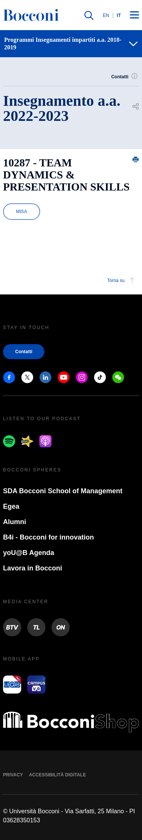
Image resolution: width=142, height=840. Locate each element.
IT (119, 15)
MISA (21, 211)
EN (106, 15)
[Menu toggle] (134, 15)
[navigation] (71, 43)
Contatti (125, 76)
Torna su (122, 280)
